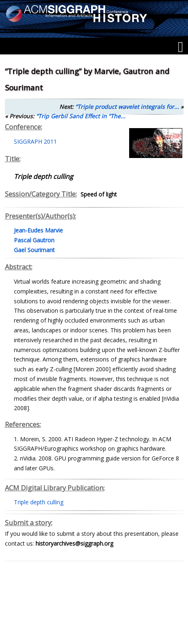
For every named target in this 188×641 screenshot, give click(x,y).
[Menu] (180, 47)
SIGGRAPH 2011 (35, 141)
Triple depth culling (38, 502)
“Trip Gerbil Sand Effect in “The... (80, 116)
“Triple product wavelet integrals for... (127, 107)
